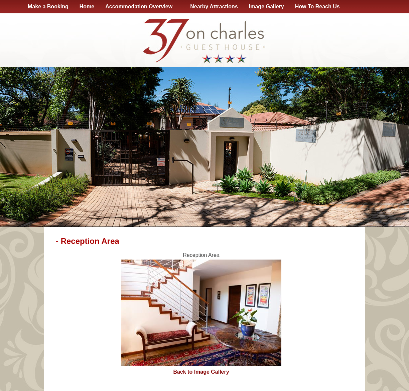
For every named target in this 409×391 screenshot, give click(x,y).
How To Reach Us (317, 6)
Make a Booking (48, 6)
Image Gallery (266, 6)
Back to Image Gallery (201, 372)
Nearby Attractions (214, 6)
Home (87, 6)
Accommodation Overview (140, 7)
